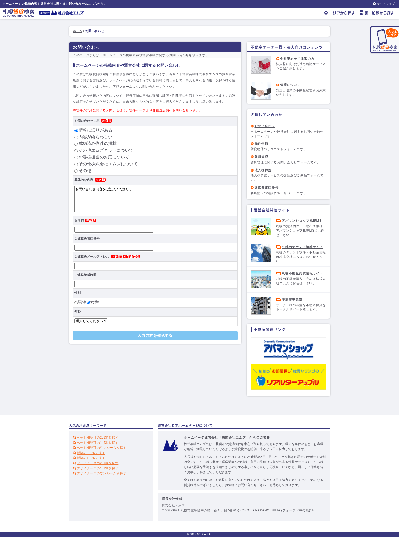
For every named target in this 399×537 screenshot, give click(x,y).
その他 (85, 170)
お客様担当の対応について (104, 157)
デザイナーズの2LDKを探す (98, 463)
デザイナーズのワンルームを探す (102, 473)
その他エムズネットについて (106, 150)
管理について (290, 85)
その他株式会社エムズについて (108, 164)
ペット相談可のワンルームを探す (102, 448)
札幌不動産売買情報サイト (302, 273)
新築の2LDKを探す (91, 453)
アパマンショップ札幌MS (302, 220)
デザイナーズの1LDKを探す (98, 468)
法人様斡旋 (263, 170)
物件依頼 (261, 143)
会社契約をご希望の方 (297, 59)
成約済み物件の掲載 (98, 143)
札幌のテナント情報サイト (302, 247)
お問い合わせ (265, 126)
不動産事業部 (292, 300)
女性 (94, 302)
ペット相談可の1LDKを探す (98, 443)
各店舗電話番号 (267, 188)
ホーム (77, 31)
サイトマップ (386, 3)
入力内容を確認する (155, 335)
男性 (82, 302)
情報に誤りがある (95, 130)
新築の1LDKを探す (91, 458)
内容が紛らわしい (95, 137)
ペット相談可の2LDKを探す (98, 437)
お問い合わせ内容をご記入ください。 (155, 199)
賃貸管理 (261, 157)
